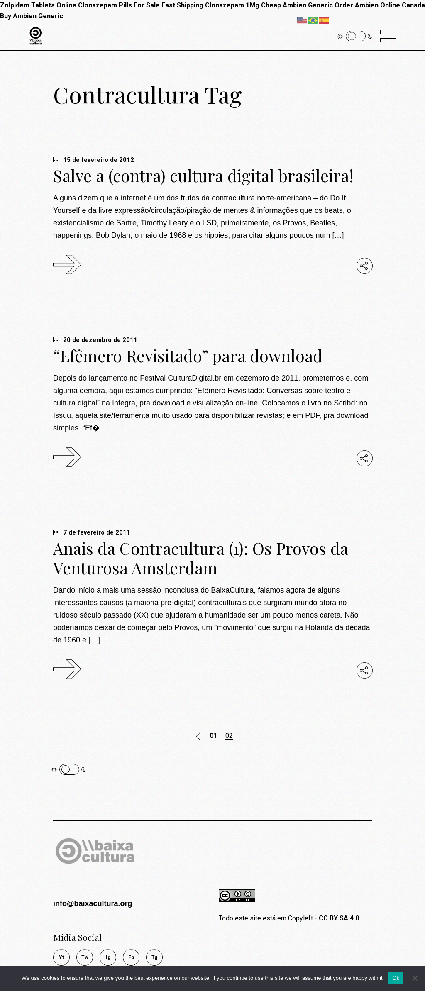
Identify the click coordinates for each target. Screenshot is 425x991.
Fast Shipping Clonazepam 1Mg (210, 5)
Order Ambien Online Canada (380, 5)
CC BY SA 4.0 (339, 918)
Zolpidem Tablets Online (38, 5)
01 (213, 736)
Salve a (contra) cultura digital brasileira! (203, 175)
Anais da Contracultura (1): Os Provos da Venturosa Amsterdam (200, 557)
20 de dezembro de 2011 (95, 340)
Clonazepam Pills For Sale (119, 5)
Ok (395, 978)
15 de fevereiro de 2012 (93, 160)
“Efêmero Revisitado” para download (187, 355)
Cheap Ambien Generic (297, 5)
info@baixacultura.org (92, 903)
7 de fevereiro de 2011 (91, 532)
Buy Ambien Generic (31, 16)
